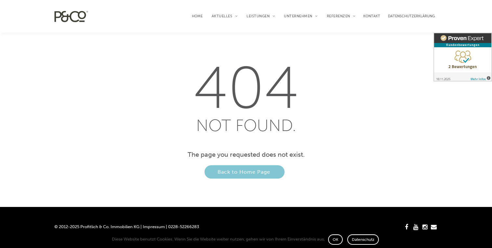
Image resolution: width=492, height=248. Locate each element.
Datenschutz (363, 239)
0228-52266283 (183, 226)
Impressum (154, 226)
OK (335, 239)
